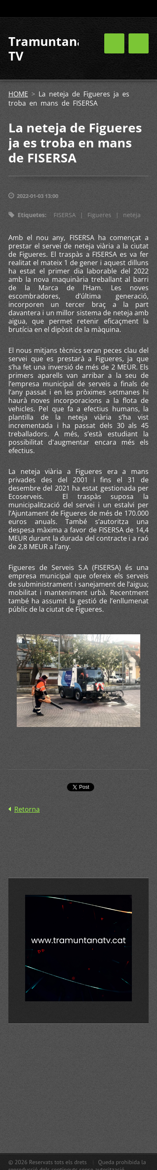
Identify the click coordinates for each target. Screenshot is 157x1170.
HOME (18, 94)
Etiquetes (31, 215)
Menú (139, 43)
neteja (132, 215)
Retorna (27, 809)
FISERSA (65, 215)
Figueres (99, 215)
